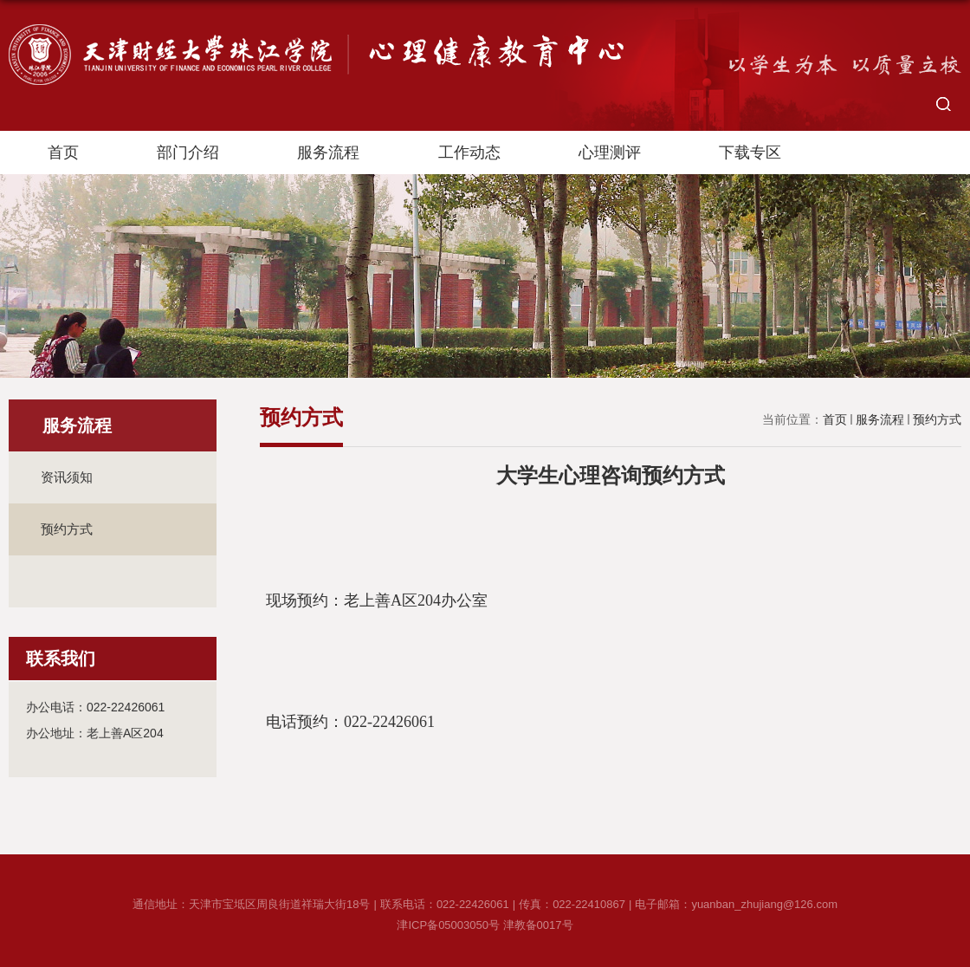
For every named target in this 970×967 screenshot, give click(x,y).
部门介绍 (188, 152)
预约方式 (937, 419)
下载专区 (750, 152)
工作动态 (469, 152)
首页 (63, 152)
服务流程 (328, 152)
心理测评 (610, 152)
